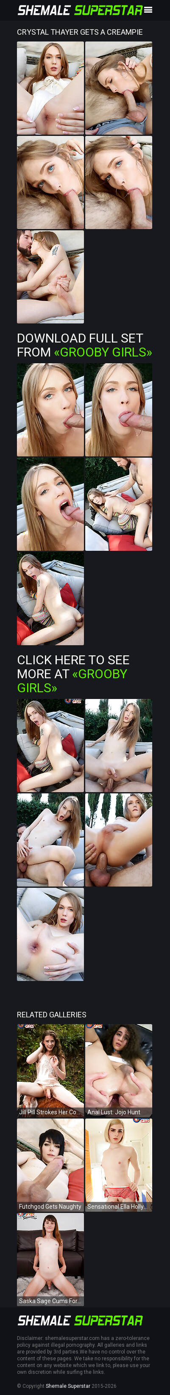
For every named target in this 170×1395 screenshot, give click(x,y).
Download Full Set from (84, 345)
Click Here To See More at (73, 673)
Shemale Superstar (68, 1386)
